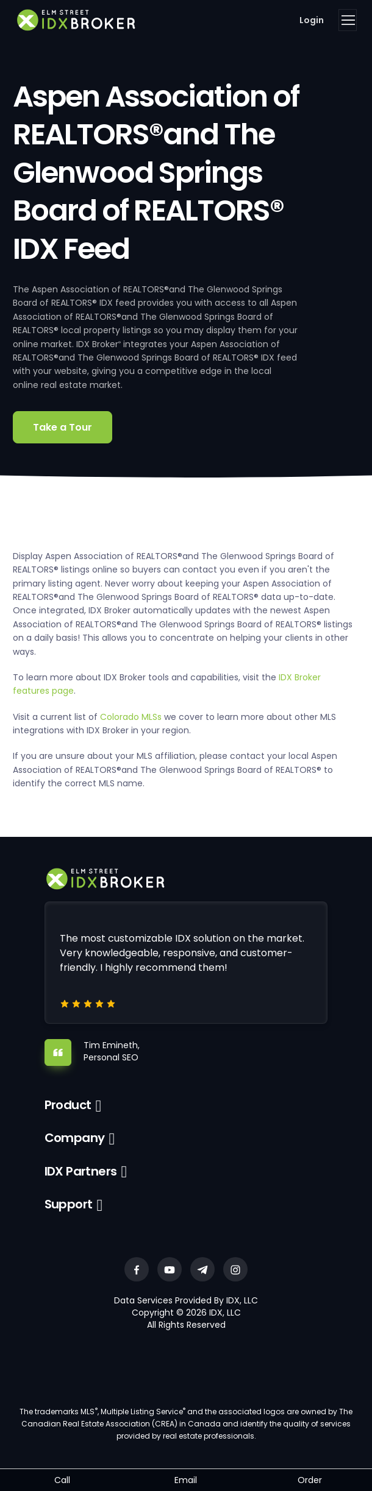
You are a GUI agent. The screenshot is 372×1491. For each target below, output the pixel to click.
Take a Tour (62, 427)
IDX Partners (81, 1171)
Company (75, 1137)
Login (311, 20)
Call (62, 1480)
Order (310, 1480)
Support (69, 1204)
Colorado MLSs (131, 717)
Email (185, 1480)
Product (68, 1104)
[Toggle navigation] (347, 20)
